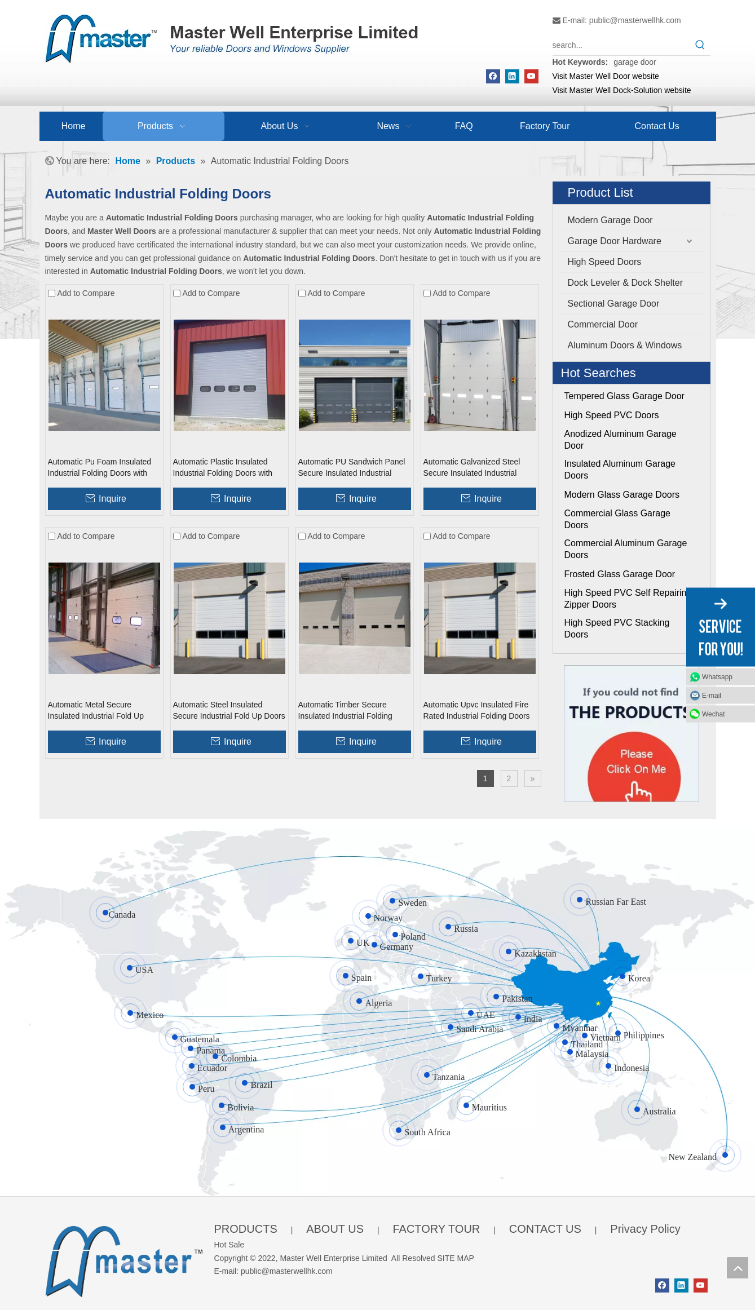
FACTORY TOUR (436, 1229)
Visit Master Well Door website (606, 76)
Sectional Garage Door (614, 303)
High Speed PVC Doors (611, 415)
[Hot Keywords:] (700, 45)
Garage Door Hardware (614, 241)
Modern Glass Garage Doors (622, 494)
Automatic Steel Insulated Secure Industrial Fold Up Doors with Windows (229, 711)
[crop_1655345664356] (124, 1259)
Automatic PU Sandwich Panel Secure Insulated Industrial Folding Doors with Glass (351, 468)
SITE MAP (456, 1258)
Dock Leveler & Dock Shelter (625, 282)
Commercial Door (603, 324)
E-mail (711, 696)
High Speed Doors (605, 262)
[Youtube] (531, 76)
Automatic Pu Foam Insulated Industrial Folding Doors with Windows (100, 468)
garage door (634, 62)
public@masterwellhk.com (635, 20)
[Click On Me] (631, 733)
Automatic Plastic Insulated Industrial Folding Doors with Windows (223, 468)
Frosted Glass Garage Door (619, 574)
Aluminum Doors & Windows (625, 345)
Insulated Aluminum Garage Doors (619, 469)
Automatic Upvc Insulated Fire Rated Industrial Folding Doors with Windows (476, 711)
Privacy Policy (645, 1229)
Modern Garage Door (610, 220)
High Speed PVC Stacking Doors (617, 628)
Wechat (713, 714)
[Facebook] (493, 76)
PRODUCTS (245, 1229)
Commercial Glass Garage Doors (617, 519)
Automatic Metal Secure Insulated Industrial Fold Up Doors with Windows (96, 711)
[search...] (621, 45)
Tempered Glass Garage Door (624, 396)
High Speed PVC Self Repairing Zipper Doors (628, 598)
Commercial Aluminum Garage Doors (625, 549)
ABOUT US (335, 1229)
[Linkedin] (512, 76)
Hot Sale (229, 1244)
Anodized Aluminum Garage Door (620, 439)
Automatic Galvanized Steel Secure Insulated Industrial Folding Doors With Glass (471, 468)
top (737, 1267)
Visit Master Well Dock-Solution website (622, 90)
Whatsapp (717, 677)
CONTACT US (545, 1229)
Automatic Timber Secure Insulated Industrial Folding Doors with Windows (345, 711)
